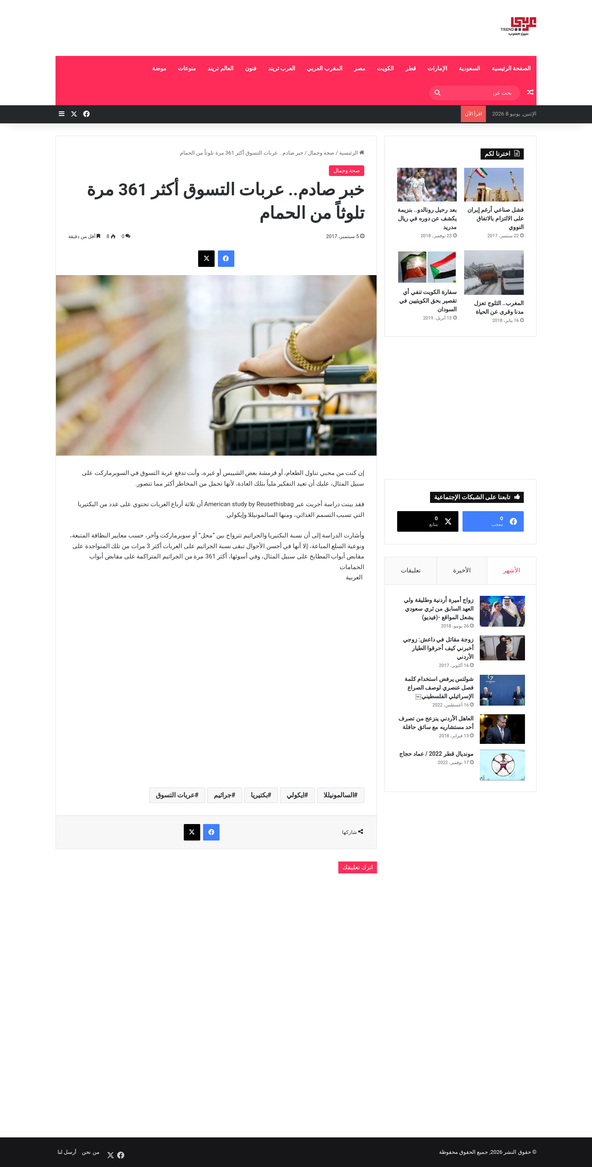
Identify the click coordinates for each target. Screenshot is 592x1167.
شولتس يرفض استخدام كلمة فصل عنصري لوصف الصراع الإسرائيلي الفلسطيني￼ (437, 689)
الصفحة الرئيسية (511, 68)
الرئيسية (351, 153)
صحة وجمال (321, 153)
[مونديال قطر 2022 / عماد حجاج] (501, 766)
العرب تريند (281, 68)
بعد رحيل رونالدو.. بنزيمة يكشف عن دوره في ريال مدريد (427, 218)
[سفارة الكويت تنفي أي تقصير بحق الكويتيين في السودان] (427, 267)
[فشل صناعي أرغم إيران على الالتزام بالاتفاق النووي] (494, 184)
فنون (251, 68)
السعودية (469, 68)
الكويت (385, 68)
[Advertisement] (213, 26)
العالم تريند (220, 68)
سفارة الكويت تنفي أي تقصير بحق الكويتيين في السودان (427, 301)
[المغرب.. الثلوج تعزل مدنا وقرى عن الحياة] (494, 272)
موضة (159, 68)
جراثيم (222, 795)
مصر (359, 68)
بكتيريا (259, 795)
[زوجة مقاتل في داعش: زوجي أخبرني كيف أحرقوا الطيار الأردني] (501, 649)
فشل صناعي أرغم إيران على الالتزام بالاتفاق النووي (495, 218)
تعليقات (411, 570)
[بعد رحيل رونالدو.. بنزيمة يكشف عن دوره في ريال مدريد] (427, 184)
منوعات (187, 68)
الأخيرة (462, 570)
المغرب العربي (324, 68)
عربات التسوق (175, 795)
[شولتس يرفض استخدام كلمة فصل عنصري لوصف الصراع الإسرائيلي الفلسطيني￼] (501, 691)
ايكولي (295, 795)
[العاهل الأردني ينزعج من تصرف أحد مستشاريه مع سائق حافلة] (501, 730)
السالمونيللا (339, 795)
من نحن (90, 1152)
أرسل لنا (67, 1152)
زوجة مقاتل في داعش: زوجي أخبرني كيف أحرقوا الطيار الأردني (436, 649)
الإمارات (437, 68)
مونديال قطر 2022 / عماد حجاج (435, 755)
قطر (410, 68)
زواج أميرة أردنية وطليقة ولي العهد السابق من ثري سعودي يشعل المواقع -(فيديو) (437, 610)
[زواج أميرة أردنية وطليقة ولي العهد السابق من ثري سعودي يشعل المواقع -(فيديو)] (501, 612)
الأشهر (511, 570)
